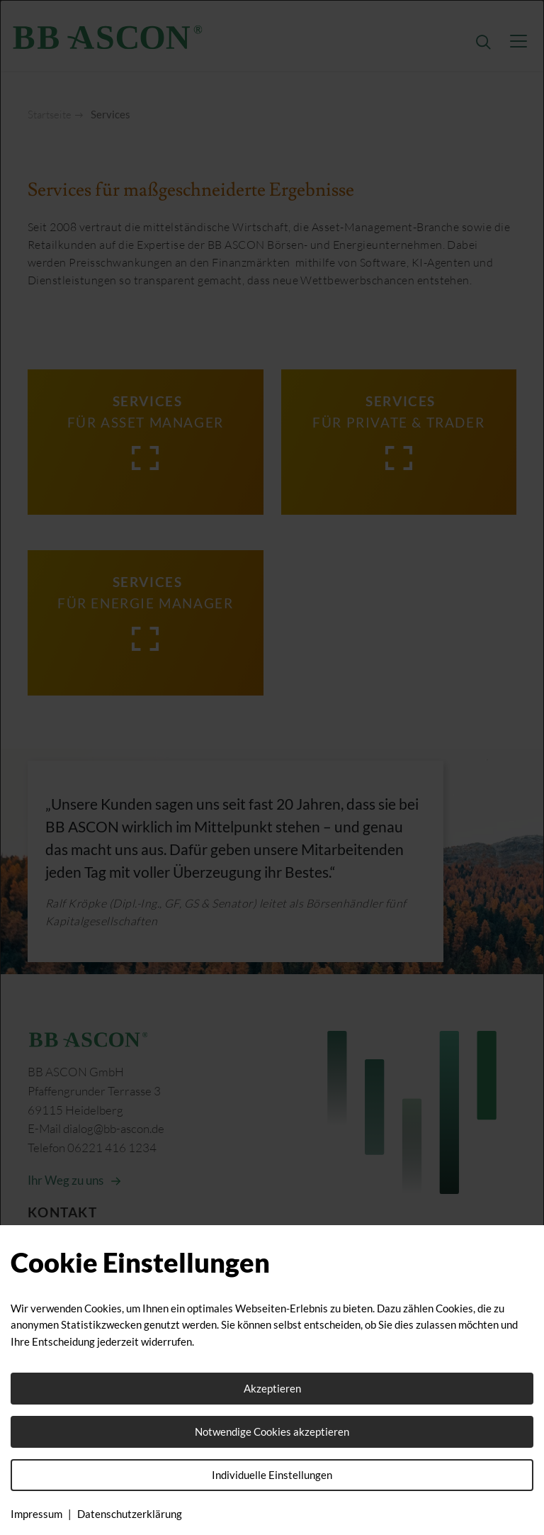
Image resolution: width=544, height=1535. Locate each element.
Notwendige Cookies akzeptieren (272, 1431)
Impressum (36, 1513)
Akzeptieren (272, 1388)
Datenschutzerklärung (129, 1513)
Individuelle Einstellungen (272, 1474)
